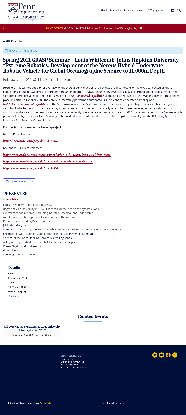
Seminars (13, 296)
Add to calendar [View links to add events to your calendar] (19, 182)
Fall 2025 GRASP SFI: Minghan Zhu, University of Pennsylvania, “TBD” (103, 28)
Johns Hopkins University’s (38, 238)
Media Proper (121, 403)
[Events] (172, 10)
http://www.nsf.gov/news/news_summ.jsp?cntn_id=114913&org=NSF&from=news (57, 155)
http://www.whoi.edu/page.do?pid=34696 (30, 169)
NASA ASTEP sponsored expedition (25, 104)
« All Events (12, 41)
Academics (115, 10)
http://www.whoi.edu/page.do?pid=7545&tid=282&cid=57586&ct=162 (48, 162)
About (104, 10)
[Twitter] (154, 354)
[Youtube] (161, 354)
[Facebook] (168, 354)
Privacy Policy (46, 403)
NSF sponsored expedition (87, 96)
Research (128, 10)
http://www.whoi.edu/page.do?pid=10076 (30, 141)
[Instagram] (174, 354)
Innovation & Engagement (150, 10)
